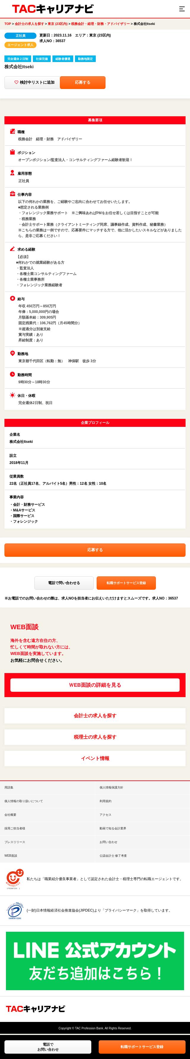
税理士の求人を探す (95, 737)
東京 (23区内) (58, 24)
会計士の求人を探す (29, 24)
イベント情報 (95, 759)
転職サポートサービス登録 (142, 1047)
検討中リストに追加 (41, 82)
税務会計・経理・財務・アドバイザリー (100, 24)
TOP (7, 24)
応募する (121, 82)
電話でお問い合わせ (48, 1047)
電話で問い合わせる (64, 584)
